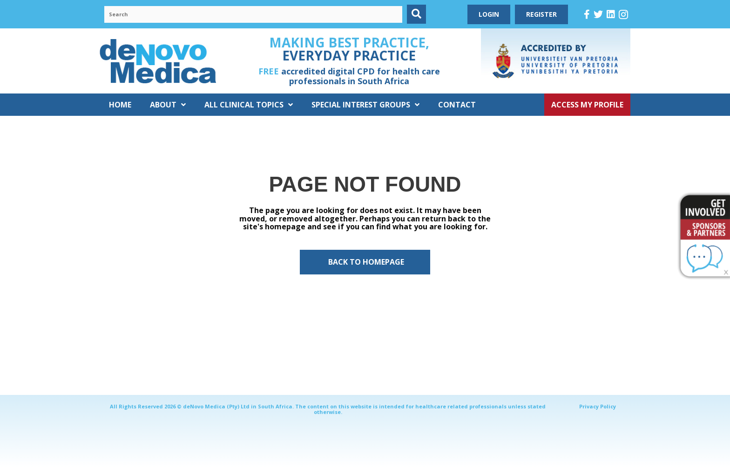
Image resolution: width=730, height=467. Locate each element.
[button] (416, 14)
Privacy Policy (597, 406)
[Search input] (253, 14)
